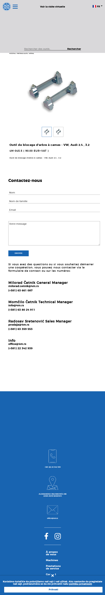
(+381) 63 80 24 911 (21, 309)
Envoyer (18, 253)
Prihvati (53, 590)
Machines (52, 560)
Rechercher (74, 49)
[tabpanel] (52, 92)
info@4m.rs (16, 305)
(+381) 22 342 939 (20, 348)
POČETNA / (12, 53)
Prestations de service (53, 567)
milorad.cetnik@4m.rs (23, 286)
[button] (47, 133)
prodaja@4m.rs (18, 324)
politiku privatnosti (80, 584)
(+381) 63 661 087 (20, 290)
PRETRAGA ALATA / (22, 53)
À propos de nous (52, 553)
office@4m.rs (17, 344)
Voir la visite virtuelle (52, 7)
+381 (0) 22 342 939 (53, 467)
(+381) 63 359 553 (20, 329)
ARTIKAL (31, 53)
